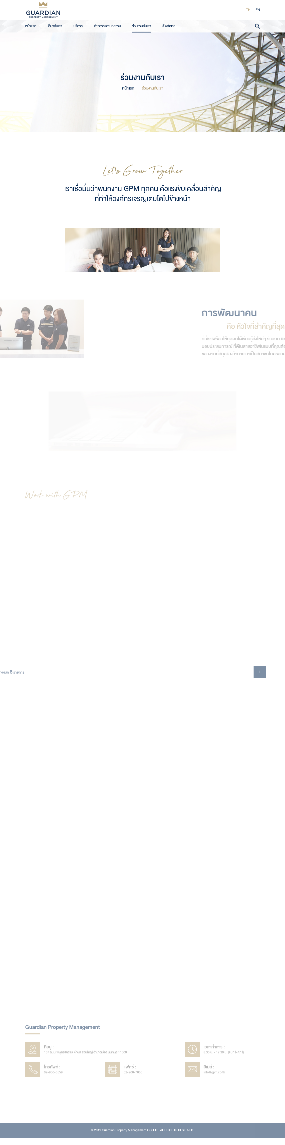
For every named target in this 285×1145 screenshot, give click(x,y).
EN (258, 10)
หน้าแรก (30, 25)
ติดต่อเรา (168, 25)
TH (248, 10)
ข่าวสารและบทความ (107, 25)
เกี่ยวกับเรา (54, 25)
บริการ (78, 25)
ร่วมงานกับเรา (141, 25)
